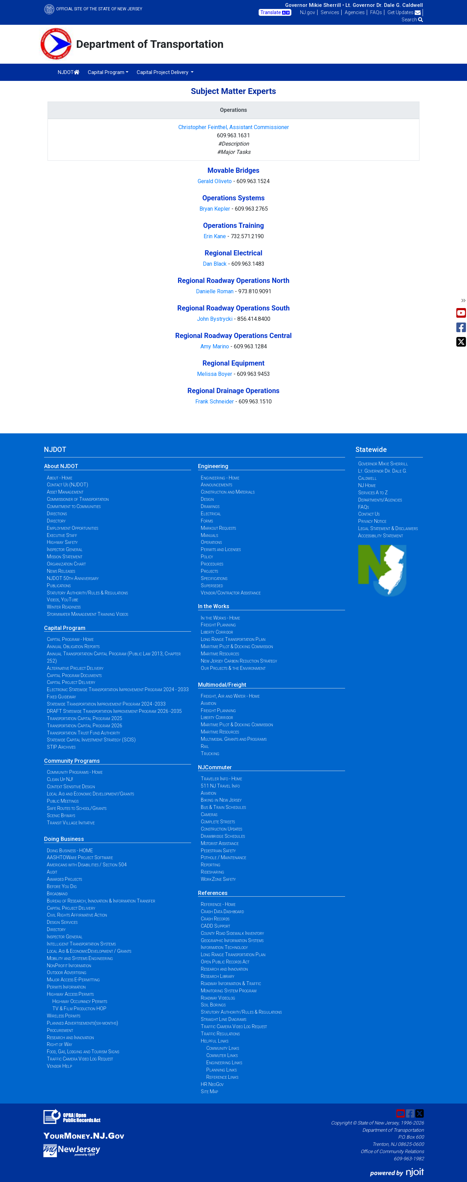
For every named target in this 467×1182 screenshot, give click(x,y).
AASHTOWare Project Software (80, 857)
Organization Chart (66, 564)
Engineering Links (224, 1062)
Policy (207, 556)
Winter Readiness (64, 607)
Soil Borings (213, 1004)
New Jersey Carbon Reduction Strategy (239, 661)
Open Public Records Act (225, 961)
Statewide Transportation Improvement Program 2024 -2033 (106, 704)
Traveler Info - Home (221, 778)
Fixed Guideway (61, 696)
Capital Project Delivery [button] (163, 72)
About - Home (59, 478)
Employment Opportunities (72, 528)
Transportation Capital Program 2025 (84, 718)
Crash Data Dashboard (222, 911)
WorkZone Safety (218, 879)
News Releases (61, 571)
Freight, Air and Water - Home (230, 696)
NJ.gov (307, 12)
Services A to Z (373, 492)
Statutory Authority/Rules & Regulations (87, 592)
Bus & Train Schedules (223, 807)
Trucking (210, 753)
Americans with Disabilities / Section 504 (87, 864)
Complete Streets (218, 821)
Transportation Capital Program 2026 (84, 725)
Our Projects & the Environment (233, 668)
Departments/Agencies (380, 500)
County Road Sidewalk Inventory (232, 933)
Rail (205, 746)
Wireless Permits (63, 1016)
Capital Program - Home (70, 639)
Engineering (213, 466)
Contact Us (369, 514)
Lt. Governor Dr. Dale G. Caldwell (384, 5)
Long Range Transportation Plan (233, 639)
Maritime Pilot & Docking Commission (237, 646)
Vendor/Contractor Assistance (231, 592)
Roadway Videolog (218, 998)
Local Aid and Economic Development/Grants (90, 793)
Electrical (211, 513)
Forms (207, 521)
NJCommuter (215, 767)
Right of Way (59, 1044)
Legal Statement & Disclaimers (388, 528)
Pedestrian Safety (218, 850)
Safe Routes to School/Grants (76, 808)
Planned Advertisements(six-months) (82, 1023)
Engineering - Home (220, 478)
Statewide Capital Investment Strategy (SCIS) (91, 739)
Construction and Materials (228, 492)
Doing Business (64, 839)
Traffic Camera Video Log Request (80, 1059)
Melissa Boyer (215, 374)
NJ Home (367, 485)
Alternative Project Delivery (75, 668)
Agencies (355, 12)
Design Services (62, 922)
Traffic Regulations (220, 1033)
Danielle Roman (215, 291)
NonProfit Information (69, 965)
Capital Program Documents (74, 675)
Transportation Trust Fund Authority (83, 733)
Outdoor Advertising (66, 972)
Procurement (60, 1030)
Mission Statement (64, 556)
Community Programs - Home (75, 772)
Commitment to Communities (74, 506)
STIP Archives (61, 747)
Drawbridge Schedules (223, 836)
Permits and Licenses (221, 549)
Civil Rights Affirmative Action (77, 915)
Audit (52, 872)
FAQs (376, 12)
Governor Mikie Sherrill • (314, 5)
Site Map (209, 1091)
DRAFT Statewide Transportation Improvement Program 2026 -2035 (114, 711)
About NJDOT (61, 466)
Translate (275, 13)
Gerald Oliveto (215, 181)
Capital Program (64, 628)
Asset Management (65, 492)
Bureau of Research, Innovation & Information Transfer (101, 901)
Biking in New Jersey (221, 800)
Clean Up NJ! (60, 779)
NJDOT (69, 72)
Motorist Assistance (220, 843)
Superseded (212, 585)
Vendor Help (59, 1066)
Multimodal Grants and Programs (234, 739)
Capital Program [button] (106, 72)
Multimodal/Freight (222, 685)
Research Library (218, 976)
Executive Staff (62, 535)
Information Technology (224, 947)
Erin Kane (215, 236)
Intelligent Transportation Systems (81, 944)
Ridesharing (212, 872)
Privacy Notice (372, 521)
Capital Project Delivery (71, 682)
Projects (209, 571)
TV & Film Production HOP (79, 1008)
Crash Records (215, 918)
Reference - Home (218, 904)
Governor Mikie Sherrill (383, 463)
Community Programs (72, 761)
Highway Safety (62, 542)
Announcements (216, 484)
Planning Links (221, 1070)
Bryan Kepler (215, 208)
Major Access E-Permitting (73, 979)
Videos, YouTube (62, 599)
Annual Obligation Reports (73, 646)
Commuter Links (222, 1055)
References (213, 893)
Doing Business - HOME (70, 850)
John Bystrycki (215, 319)
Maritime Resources (220, 653)
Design (207, 499)
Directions (57, 513)
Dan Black (215, 264)
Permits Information (66, 987)
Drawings (210, 506)
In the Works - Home (220, 618)
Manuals (209, 535)
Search (412, 19)
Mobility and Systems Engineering (80, 958)
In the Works (213, 606)
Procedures (212, 564)
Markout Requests (218, 528)
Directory (56, 521)
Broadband (57, 893)
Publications (59, 585)
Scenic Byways (61, 815)
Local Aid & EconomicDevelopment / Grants (89, 951)
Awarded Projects (64, 879)
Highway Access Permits (70, 994)
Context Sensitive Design (71, 786)
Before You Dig (62, 886)
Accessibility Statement (380, 535)
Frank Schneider (215, 401)
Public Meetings (63, 801)
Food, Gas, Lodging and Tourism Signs (83, 1051)
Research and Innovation (70, 1037)
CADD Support (215, 926)
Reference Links (222, 1077)
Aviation (208, 703)
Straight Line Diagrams (223, 1019)
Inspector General (65, 549)
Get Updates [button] (404, 12)
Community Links (222, 1048)
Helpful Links (214, 1041)
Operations (211, 542)
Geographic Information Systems (232, 940)
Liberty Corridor (217, 632)
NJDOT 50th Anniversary (73, 578)
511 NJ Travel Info (220, 786)
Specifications (214, 578)
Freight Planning (218, 624)
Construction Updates (221, 829)
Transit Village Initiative (71, 822)
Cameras (209, 814)
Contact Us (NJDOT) (67, 484)
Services (330, 12)
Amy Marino (215, 346)
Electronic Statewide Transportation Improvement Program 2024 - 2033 (118, 689)
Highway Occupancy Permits (79, 1001)
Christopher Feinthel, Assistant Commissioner (233, 127)
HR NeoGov (212, 1084)
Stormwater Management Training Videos (87, 614)
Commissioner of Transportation (78, 499)
